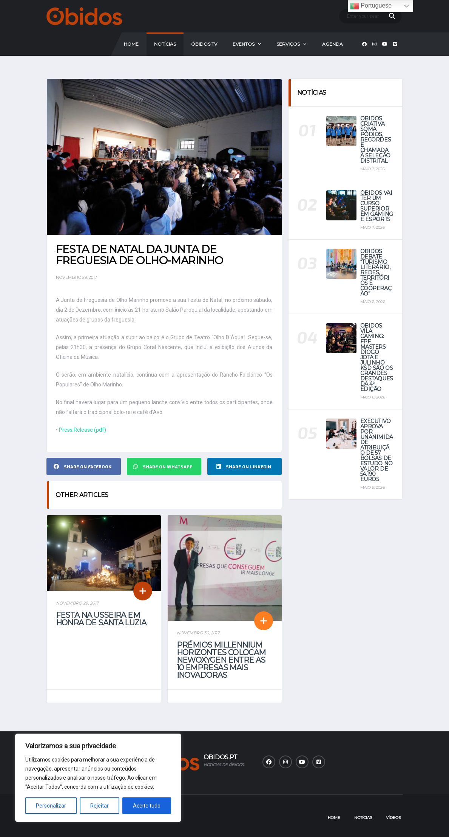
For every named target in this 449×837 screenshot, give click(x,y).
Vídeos (393, 817)
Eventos (244, 44)
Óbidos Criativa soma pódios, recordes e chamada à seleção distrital (375, 139)
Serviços (288, 44)
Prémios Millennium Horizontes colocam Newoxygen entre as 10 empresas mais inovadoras (221, 660)
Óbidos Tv (204, 44)
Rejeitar (99, 806)
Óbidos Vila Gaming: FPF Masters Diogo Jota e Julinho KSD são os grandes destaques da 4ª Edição (376, 357)
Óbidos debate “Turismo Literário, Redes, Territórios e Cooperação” (376, 272)
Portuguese (371, 6)
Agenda (332, 44)
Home (131, 44)
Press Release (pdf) (82, 430)
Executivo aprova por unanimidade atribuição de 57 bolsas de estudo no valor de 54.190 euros (376, 450)
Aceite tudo (146, 806)
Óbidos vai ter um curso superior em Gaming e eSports (376, 206)
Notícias (165, 44)
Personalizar (51, 806)
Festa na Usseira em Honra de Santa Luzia (101, 619)
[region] (98, 778)
